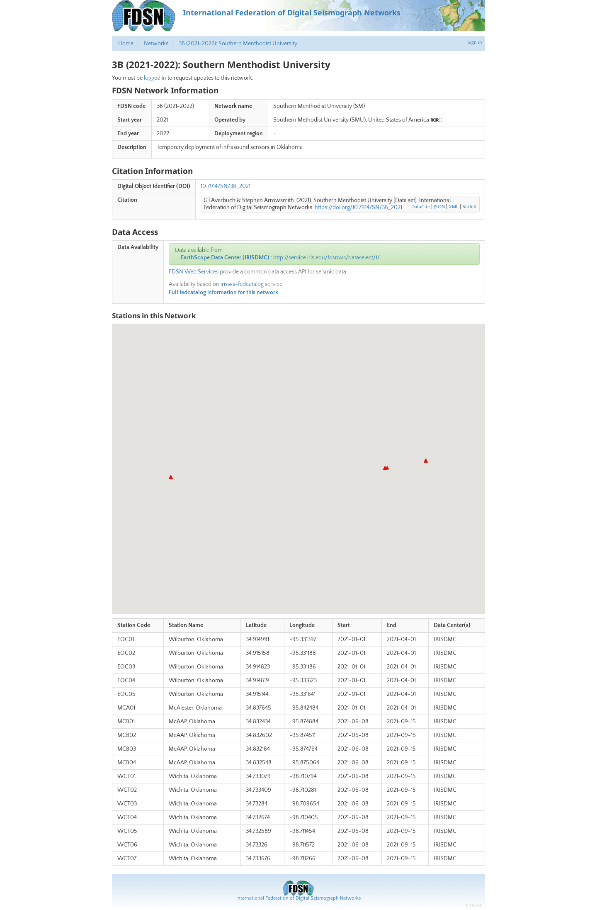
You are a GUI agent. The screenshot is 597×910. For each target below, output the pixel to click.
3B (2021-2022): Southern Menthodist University (238, 43)
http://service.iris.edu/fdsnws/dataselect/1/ (326, 257)
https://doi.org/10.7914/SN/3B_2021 (358, 207)
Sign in (474, 42)
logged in (155, 78)
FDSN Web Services (193, 271)
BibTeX (469, 207)
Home (125, 43)
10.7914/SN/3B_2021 (225, 186)
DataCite (420, 207)
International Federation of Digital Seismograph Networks (298, 898)
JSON (439, 207)
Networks (156, 43)
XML (454, 207)
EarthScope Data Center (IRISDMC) (225, 257)
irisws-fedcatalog (242, 284)
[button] (426, 461)
